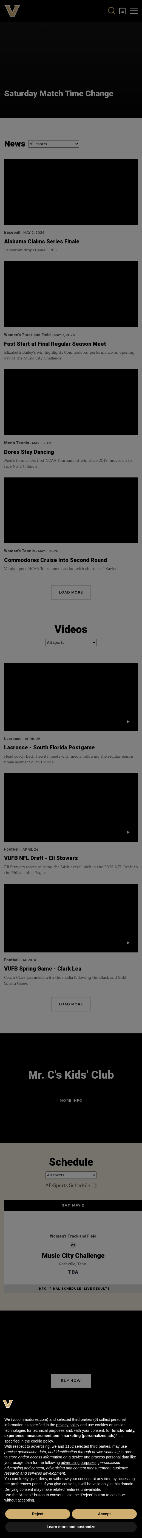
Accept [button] (104, 1514)
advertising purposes (78, 1462)
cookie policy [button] (42, 1441)
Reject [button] (37, 1514)
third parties (100, 1446)
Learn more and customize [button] (71, 1527)
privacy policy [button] (67, 1425)
